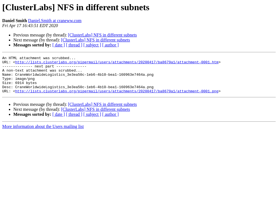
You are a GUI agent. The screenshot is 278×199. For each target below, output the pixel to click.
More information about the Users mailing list (43, 134)
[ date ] (58, 45)
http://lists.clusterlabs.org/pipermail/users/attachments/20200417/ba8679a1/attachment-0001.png (116, 98)
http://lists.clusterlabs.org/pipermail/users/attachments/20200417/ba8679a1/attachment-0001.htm (116, 63)
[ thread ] (74, 45)
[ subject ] (92, 45)
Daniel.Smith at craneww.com (54, 20)
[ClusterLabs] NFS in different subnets (102, 35)
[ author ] (110, 45)
